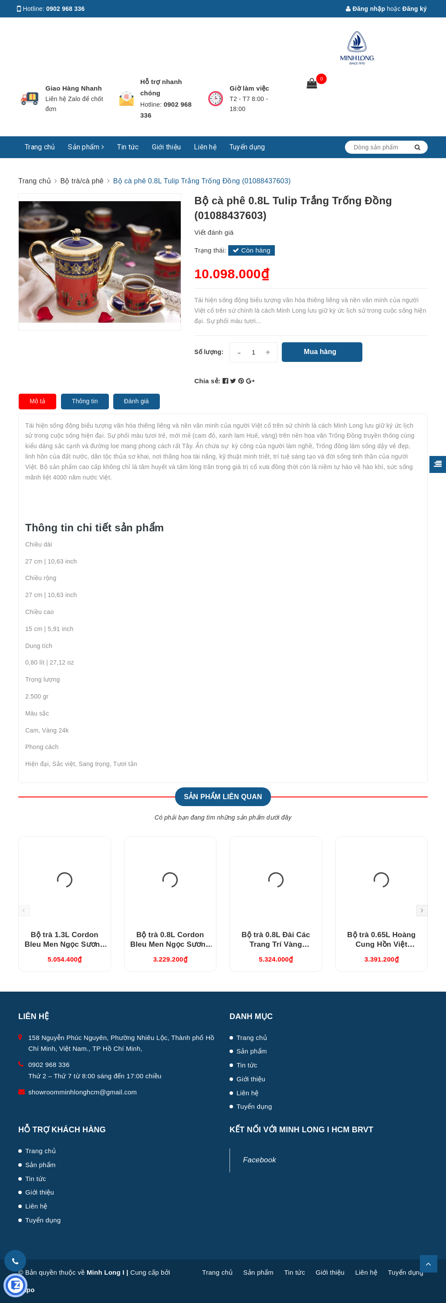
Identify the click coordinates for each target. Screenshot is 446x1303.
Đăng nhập (365, 8)
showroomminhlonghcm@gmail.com (82, 1092)
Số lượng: (208, 351)
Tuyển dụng (247, 147)
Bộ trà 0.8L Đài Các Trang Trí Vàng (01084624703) (276, 944)
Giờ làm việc (249, 88)
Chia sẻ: (207, 381)
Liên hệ (205, 147)
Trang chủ (40, 147)
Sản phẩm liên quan (223, 796)
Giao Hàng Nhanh (73, 88)
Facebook (259, 1160)
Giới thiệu (166, 147)
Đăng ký (414, 8)
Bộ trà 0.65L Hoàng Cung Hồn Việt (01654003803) (381, 944)
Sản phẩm (86, 147)
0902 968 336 (65, 8)
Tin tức (128, 147)
